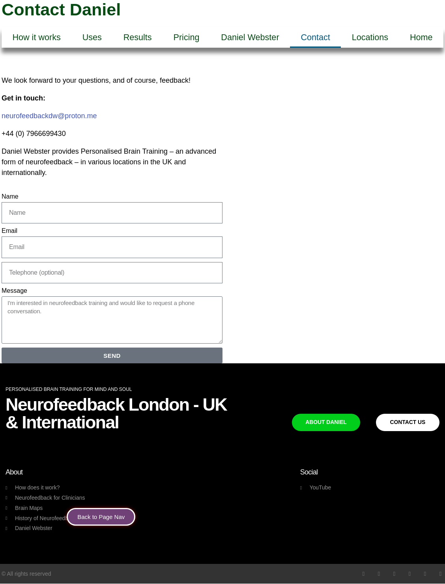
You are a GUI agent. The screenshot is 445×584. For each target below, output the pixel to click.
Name (10, 196)
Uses (92, 37)
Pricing (187, 37)
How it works (36, 37)
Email (9, 230)
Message (14, 290)
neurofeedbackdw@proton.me (49, 116)
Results (137, 37)
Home (421, 37)
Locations (370, 37)
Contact (315, 37)
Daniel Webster (250, 37)
